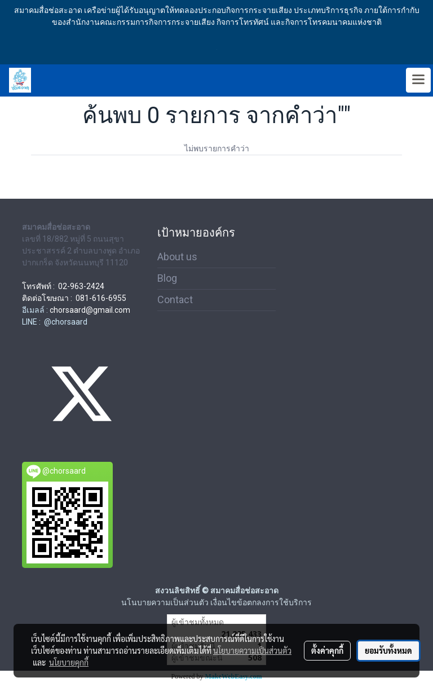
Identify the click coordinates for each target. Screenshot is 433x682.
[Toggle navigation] (418, 80)
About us (177, 257)
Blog (167, 278)
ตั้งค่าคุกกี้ (327, 650)
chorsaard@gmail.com (90, 309)
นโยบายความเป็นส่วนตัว (252, 650)
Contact (175, 299)
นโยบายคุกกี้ (69, 662)
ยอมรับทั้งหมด (388, 650)
